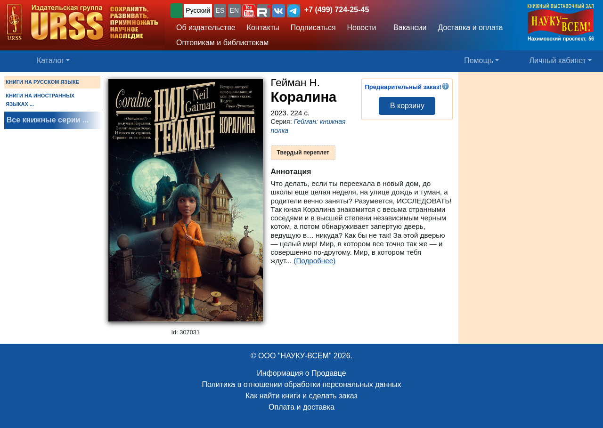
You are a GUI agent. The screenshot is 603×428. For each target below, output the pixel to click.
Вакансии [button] (407, 28)
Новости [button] (361, 28)
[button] (248, 10)
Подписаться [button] (313, 28)
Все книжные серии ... (48, 120)
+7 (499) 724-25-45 (336, 10)
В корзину (407, 106)
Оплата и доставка (301, 407)
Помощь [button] (478, 61)
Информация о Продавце (301, 373)
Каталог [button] (50, 61)
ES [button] (220, 10)
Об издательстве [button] (206, 28)
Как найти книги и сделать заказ (301, 396)
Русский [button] (198, 10)
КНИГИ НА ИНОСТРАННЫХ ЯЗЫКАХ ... (40, 100)
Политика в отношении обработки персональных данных (301, 384)
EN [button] (234, 10)
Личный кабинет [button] (558, 61)
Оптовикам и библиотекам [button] (222, 43)
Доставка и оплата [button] (470, 28)
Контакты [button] (263, 28)
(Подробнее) (314, 261)
